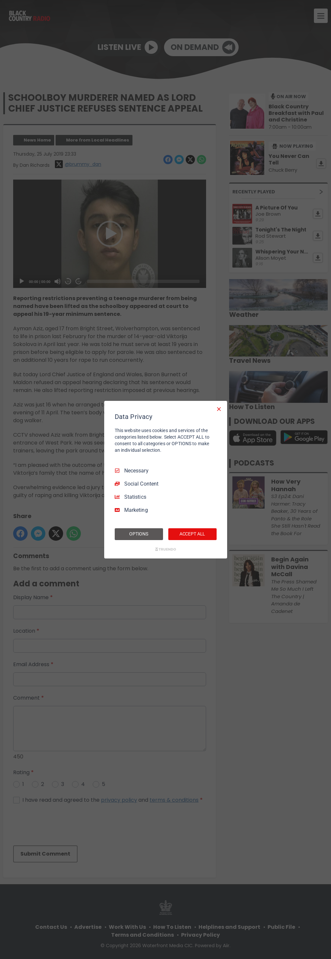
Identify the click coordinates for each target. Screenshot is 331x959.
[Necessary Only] (219, 409)
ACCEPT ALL (192, 533)
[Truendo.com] (166, 549)
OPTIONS (138, 533)
